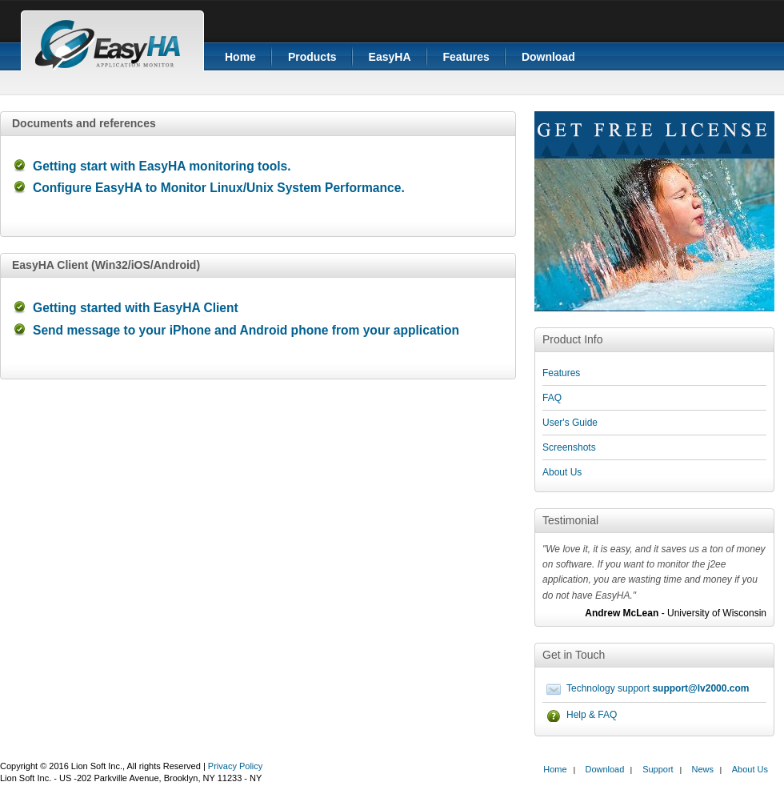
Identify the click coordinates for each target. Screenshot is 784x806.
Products (312, 56)
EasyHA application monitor (112, 39)
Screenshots (569, 447)
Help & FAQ (591, 714)
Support (658, 769)
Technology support (657, 688)
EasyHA (390, 56)
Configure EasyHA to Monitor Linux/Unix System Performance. (219, 187)
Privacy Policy (235, 766)
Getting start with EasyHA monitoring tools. (162, 166)
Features (466, 56)
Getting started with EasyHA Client (135, 308)
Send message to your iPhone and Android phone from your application (246, 330)
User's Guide (570, 422)
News (702, 769)
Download (548, 56)
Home (240, 56)
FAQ (552, 397)
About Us (562, 472)
